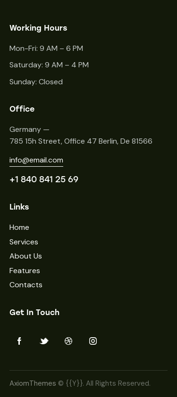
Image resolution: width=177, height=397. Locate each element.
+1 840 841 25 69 (43, 179)
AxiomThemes (32, 383)
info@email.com (36, 160)
